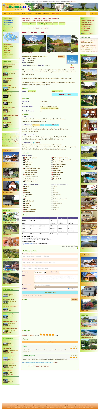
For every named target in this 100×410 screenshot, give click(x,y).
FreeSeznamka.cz (8, 56)
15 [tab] (65, 54)
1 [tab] (32, 54)
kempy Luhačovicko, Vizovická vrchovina (10, 137)
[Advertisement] (11, 394)
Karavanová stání (8, 18)
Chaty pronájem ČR (9, 28)
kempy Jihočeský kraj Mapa (28, 20)
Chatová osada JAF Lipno (87, 337)
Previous (23, 44)
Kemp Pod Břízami (7, 93)
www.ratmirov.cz (56, 91)
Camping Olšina (86, 26)
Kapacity (25, 24)
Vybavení (32, 24)
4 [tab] (39, 54)
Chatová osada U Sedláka (9, 107)
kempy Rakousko (89, 407)
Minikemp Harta (7, 348)
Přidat (83, 33)
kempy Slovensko (8, 26)
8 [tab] (49, 54)
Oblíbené (91, 33)
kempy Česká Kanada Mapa (43, 20)
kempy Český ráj (7, 134)
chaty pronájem (74, 407)
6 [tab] (44, 54)
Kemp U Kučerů (86, 30)
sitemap (56, 405)
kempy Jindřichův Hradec (40, 18)
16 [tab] (67, 54)
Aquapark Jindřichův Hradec (52, 125)
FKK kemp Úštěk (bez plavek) (9, 222)
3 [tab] (37, 54)
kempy (9, 405)
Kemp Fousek (6, 378)
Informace (38, 13)
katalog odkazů (58, 407)
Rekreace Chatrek (7, 122)
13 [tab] (60, 54)
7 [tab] (46, 54)
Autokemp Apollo (7, 234)
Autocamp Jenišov (87, 22)
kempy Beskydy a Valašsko (12, 142)
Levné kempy (7, 52)
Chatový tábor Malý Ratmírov (10, 71)
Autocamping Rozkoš (87, 24)
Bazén (42, 125)
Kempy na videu (8, 44)
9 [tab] (51, 54)
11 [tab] (56, 54)
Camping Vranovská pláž (88, 20)
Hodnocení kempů (8, 46)
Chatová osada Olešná (86, 326)
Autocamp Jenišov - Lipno (9, 314)
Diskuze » (55, 362)
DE (92, 13)
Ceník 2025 (40, 24)
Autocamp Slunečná (7, 370)
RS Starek (5, 100)
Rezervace (48, 24)
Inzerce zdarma (7, 50)
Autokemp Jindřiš (7, 85)
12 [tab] (58, 54)
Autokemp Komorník (8, 78)
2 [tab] (35, 54)
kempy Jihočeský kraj (27, 18)
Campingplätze (23, 405)
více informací (72, 1)
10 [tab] (53, 54)
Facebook (30, 405)
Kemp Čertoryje (6, 271)
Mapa (10, 13)
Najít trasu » (61, 56)
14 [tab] (63, 54)
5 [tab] (42, 54)
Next (77, 44)
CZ (88, 13)
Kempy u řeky (7, 24)
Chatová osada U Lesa (8, 246)
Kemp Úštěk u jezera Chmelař (10, 306)
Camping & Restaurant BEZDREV (10, 328)
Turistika (37, 143)
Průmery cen (7, 48)
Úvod (4, 13)
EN (96, 13)
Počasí (23, 13)
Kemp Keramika (6, 292)
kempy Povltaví (8, 143)
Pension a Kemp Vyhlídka (9, 356)
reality (33, 407)
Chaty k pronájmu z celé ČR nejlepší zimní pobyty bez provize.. (11, 159)
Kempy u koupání (8, 22)
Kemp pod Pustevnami (8, 363)
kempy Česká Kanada (53, 18)
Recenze (16, 13)
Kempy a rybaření (8, 20)
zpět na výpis (31, 28)
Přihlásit (30, 13)
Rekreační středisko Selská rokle (88, 349)
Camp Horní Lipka (7, 341)
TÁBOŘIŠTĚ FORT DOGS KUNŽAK (10, 115)
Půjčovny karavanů (8, 54)
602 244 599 (31, 91)
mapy (65, 407)
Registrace (51, 405)
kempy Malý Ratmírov (42, 28)
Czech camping (15, 405)
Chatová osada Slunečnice (9, 64)
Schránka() (46, 13)
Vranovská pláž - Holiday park (10, 321)
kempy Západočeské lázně (10, 139)
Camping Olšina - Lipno (8, 299)
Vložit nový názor (49, 342)
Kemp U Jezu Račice (7, 283)
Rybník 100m (36, 125)
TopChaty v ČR (7, 150)
